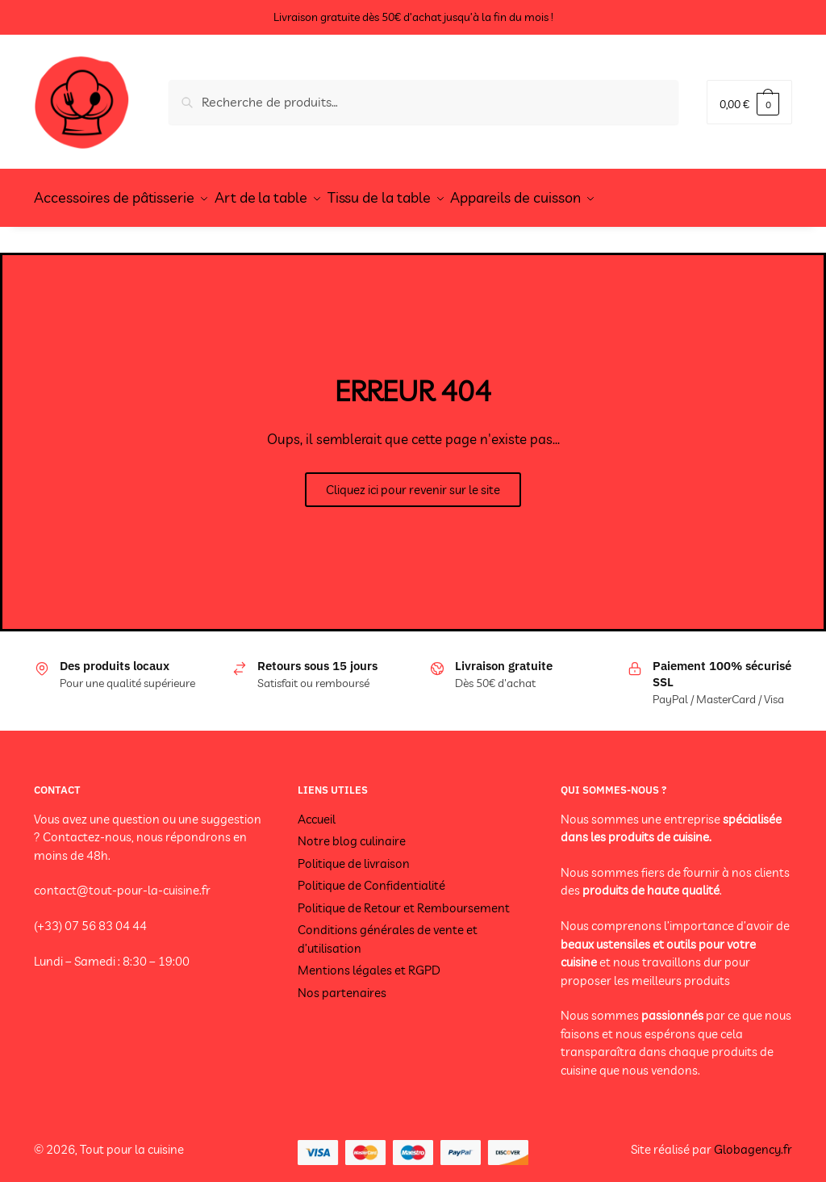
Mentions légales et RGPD (369, 961)
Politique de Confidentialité (371, 876)
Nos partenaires (342, 983)
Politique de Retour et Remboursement (404, 898)
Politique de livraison (354, 853)
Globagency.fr (753, 1140)
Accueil (317, 809)
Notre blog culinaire (352, 832)
